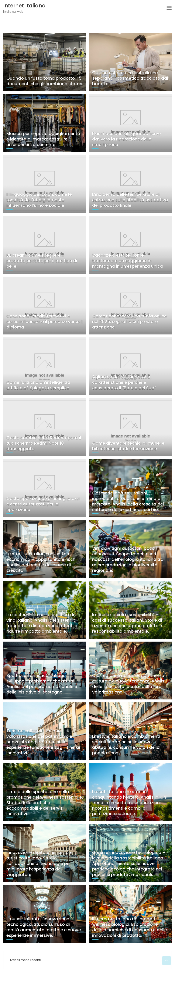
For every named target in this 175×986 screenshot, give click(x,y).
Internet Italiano (24, 5)
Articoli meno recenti (25, 960)
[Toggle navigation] (169, 8)
